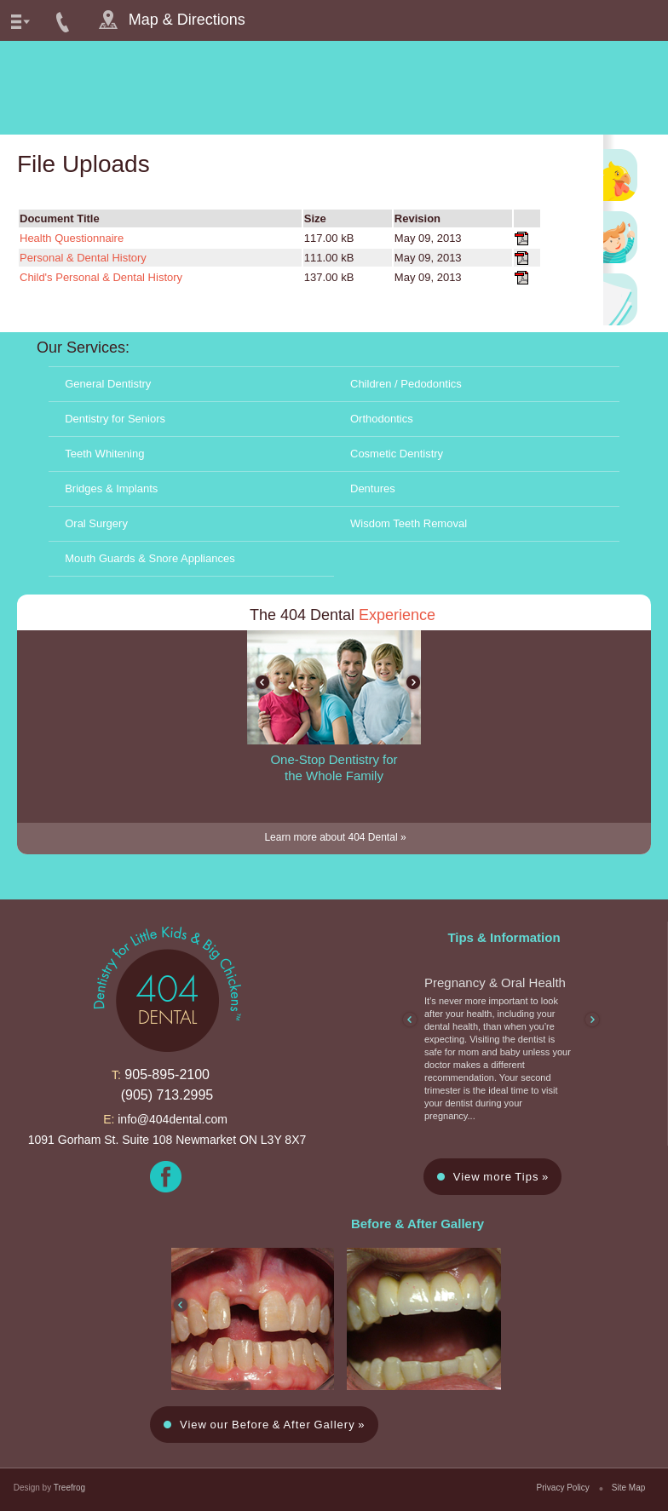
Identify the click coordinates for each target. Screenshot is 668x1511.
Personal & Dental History (83, 257)
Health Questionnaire (72, 238)
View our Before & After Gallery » (273, 1424)
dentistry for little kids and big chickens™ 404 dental (334, 88)
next (413, 682)
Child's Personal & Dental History (101, 277)
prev (262, 682)
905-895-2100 (167, 1074)
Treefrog (69, 1487)
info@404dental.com (172, 1119)
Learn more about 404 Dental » (335, 837)
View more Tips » (501, 1176)
